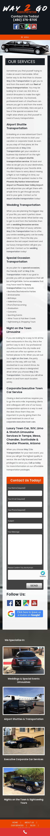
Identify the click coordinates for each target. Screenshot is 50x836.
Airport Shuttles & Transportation (23, 719)
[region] (25, 48)
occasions (34, 281)
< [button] (3, 47)
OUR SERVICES (17, 825)
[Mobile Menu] (25, 37)
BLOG (32, 825)
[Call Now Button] (25, 832)
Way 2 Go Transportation (18, 81)
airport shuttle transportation (20, 198)
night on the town (19, 358)
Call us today (35, 463)
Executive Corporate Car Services (23, 759)
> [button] (47, 47)
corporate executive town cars (21, 421)
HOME (15, 822)
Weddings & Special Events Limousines (24, 680)
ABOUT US (29, 822)
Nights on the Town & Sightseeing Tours (23, 801)
